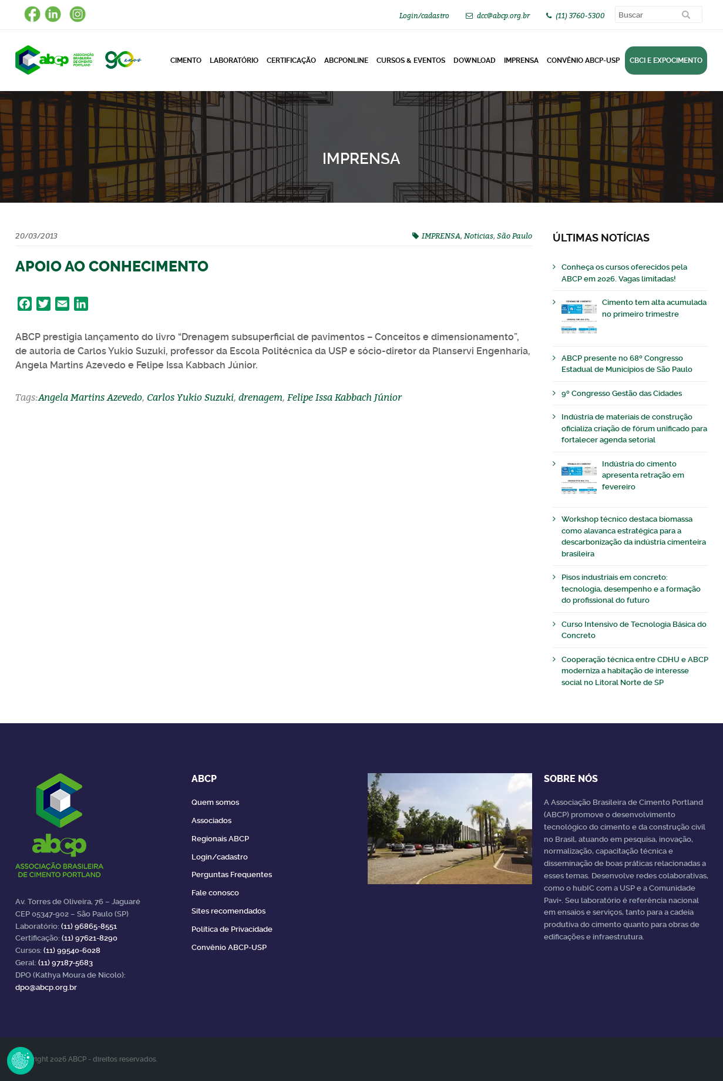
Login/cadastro (424, 16)
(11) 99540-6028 (71, 950)
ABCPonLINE (346, 60)
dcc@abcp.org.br (503, 16)
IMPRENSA (441, 235)
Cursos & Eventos (410, 60)
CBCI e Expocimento (666, 60)
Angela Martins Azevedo (90, 397)
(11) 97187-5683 (65, 962)
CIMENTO (185, 60)
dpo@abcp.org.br (46, 987)
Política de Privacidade (232, 929)
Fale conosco (215, 892)
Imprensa (521, 60)
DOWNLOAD (474, 60)
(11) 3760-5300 (580, 16)
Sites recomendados (228, 911)
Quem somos (215, 802)
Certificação (291, 60)
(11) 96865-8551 (89, 926)
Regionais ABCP (220, 838)
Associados (211, 820)
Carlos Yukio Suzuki (190, 397)
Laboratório (234, 60)
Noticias (478, 235)
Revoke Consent (20, 1060)
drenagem (260, 397)
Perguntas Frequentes (231, 874)
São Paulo (514, 235)
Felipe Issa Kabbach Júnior (344, 397)
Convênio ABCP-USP (583, 60)
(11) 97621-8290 (89, 938)
